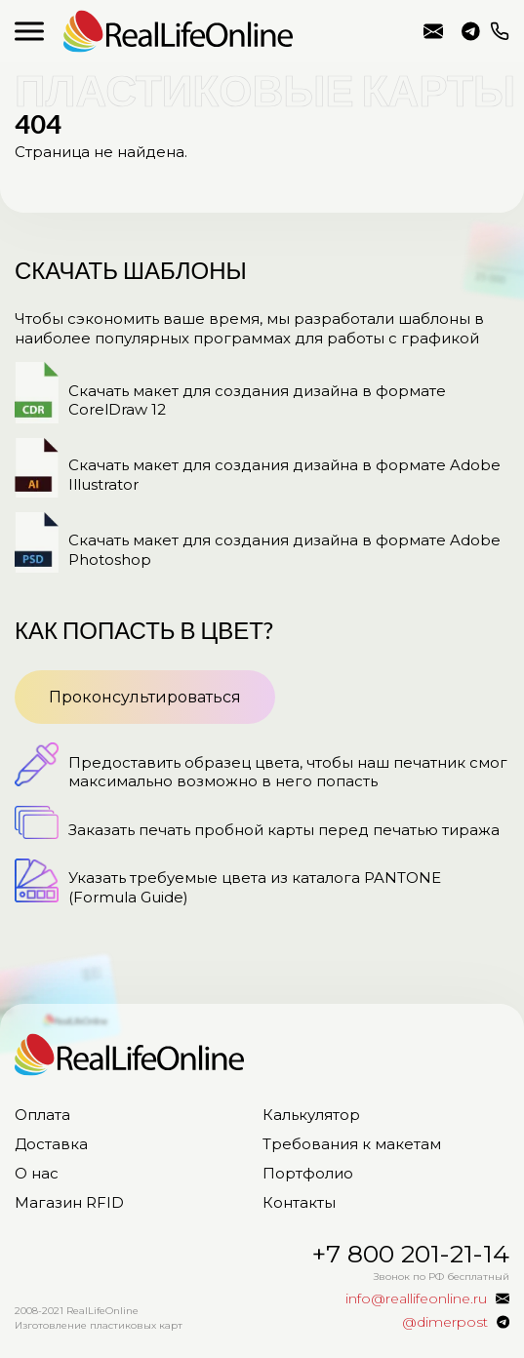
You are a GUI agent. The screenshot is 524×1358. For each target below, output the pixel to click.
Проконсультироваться (145, 697)
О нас (37, 1173)
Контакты (299, 1202)
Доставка (51, 1144)
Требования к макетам (351, 1144)
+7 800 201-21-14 (499, 31)
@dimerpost (471, 31)
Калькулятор (311, 1114)
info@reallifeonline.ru (433, 31)
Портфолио (307, 1173)
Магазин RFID (69, 1202)
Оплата (42, 1114)
